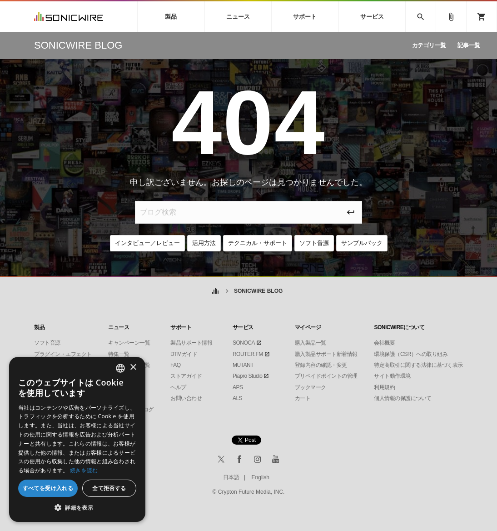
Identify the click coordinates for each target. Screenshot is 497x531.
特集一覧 (118, 354)
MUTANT (243, 365)
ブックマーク (310, 387)
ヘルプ (178, 387)
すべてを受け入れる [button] (48, 488)
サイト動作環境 (392, 376)
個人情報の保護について (403, 398)
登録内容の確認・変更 (321, 365)
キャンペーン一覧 (129, 343)
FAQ (175, 365)
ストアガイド (186, 376)
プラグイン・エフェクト (63, 354)
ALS (237, 398)
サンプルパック (362, 243)
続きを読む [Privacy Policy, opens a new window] (84, 470)
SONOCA (244, 343)
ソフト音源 (314, 243)
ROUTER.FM (248, 354)
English (260, 477)
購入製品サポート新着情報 (326, 354)
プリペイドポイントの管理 (326, 376)
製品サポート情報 (191, 343)
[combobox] (120, 368)
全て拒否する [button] (109, 488)
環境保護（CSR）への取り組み (410, 354)
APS (238, 387)
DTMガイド (183, 354)
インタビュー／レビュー (147, 243)
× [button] (132, 367)
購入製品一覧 (310, 343)
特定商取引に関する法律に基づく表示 (418, 365)
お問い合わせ (186, 398)
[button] (77, 508)
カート (303, 398)
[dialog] (77, 439)
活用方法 (204, 243)
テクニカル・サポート (257, 243)
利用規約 (384, 387)
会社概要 (384, 343)
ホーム (215, 291)
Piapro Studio (248, 376)
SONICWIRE (68, 16)
